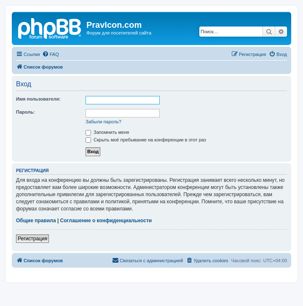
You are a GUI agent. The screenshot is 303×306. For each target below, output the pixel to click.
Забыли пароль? (103, 121)
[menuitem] (50, 54)
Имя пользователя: (38, 98)
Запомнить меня (107, 132)
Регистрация (32, 239)
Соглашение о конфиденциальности (106, 221)
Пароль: (25, 111)
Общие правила (36, 221)
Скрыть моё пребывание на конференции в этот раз (146, 139)
